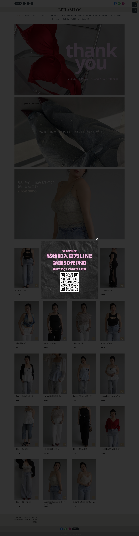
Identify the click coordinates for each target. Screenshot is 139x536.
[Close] (97, 239)
